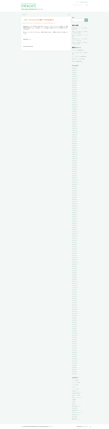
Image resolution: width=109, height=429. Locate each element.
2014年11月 (74, 361)
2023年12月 (74, 128)
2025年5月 (74, 91)
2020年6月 (74, 218)
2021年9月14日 (27, 23)
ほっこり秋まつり (76, 52)
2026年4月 (74, 68)
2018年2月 (74, 279)
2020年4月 (74, 223)
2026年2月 (74, 72)
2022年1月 (74, 178)
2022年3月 (74, 173)
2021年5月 (74, 195)
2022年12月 (74, 154)
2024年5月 (74, 117)
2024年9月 (74, 109)
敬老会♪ (74, 58)
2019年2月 (74, 253)
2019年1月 (74, 255)
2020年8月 (74, 214)
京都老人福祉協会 (84, 2)
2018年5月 (74, 272)
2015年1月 (74, 356)
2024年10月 (74, 106)
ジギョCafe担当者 (35, 23)
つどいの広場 (43, 23)
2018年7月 (74, 268)
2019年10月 (74, 236)
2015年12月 (74, 333)
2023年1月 (74, 152)
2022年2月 (74, 175)
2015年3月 (74, 352)
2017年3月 (74, 302)
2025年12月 (74, 76)
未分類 (47, 23)
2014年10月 (74, 363)
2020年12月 (74, 206)
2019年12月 (74, 231)
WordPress (50, 426)
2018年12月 (74, 257)
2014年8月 (74, 367)
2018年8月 (74, 266)
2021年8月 (74, 188)
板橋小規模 (74, 408)
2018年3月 (74, 277)
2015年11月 (74, 335)
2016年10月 (74, 313)
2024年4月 (74, 119)
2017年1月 (74, 307)
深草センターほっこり (77, 412)
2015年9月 (74, 339)
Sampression (85, 426)
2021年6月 (74, 193)
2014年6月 (74, 371)
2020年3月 (74, 225)
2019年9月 (74, 238)
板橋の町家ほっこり (76, 406)
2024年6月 (74, 115)
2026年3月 (74, 70)
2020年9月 (74, 212)
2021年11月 (74, 182)
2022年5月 (74, 169)
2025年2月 (74, 98)
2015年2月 (74, 354)
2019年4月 (74, 249)
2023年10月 (74, 132)
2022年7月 (74, 165)
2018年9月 (74, 264)
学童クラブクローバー (77, 397)
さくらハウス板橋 (76, 382)
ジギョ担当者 (84, 52)
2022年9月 (74, 160)
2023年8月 (74, 137)
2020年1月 (74, 229)
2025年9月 (74, 83)
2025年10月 (74, 81)
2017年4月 (74, 300)
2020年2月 (74, 227)
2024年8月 (74, 111)
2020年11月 (74, 208)
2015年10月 (74, 337)
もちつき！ (74, 50)
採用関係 (74, 399)
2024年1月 (74, 126)
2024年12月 (74, 102)
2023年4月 (74, 145)
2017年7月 (74, 294)
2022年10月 (74, 158)
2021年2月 (74, 201)
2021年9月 (74, 186)
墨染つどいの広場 (76, 395)
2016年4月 (74, 326)
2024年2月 (74, 124)
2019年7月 (74, 242)
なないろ (74, 386)
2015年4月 (74, 350)
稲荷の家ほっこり (52, 23)
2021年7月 (74, 190)
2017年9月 (74, 290)
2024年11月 (74, 104)
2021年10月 (74, 184)
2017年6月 (74, 296)
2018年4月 (74, 274)
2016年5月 (74, 324)
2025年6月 (74, 89)
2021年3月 (74, 199)
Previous (23, 14)
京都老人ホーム (75, 391)
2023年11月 (74, 130)
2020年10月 (74, 210)
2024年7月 (74, 113)
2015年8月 (74, 341)
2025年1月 (74, 100)
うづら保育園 (75, 380)
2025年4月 (74, 94)
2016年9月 (74, 315)
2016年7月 (74, 320)
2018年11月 (74, 259)
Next (69, 14)
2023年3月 (74, 147)
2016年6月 (74, 322)
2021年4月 (74, 197)
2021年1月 (74, 203)
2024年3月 (74, 122)
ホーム (77, 2)
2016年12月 (74, 309)
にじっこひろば (75, 388)
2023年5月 (74, 143)
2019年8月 (74, 240)
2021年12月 (74, 180)
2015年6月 (74, 346)
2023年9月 (74, 134)
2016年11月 (74, 311)
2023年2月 (74, 150)
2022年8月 (74, 162)
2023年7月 (74, 139)
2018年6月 (74, 270)
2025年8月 (74, 85)
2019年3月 (74, 251)
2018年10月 (74, 262)
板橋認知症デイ (75, 410)
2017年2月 (74, 305)
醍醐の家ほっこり (76, 419)
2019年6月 (74, 244)
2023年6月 (74, 141)
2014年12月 (74, 358)
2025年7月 (74, 87)
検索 (73, 17)
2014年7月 (74, 369)
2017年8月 (74, 292)
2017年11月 (74, 285)
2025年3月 (74, 96)
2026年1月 (74, 74)
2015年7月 (74, 343)
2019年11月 (74, 234)
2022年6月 (74, 167)
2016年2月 (74, 330)
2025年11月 (74, 78)
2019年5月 (74, 246)
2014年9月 (74, 365)
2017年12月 (74, 283)
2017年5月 (74, 298)
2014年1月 (74, 374)
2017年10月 (74, 287)
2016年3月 (74, 328)
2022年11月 (74, 156)
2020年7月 (74, 216)
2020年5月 (74, 221)
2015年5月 (74, 348)
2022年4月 (74, 171)
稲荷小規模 (74, 416)
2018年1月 (74, 281)
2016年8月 (74, 318)
